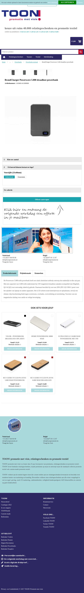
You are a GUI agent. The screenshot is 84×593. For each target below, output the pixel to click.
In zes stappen (6, 508)
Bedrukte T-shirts (7, 537)
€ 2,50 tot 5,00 (43, 32)
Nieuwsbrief (5, 502)
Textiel (38, 57)
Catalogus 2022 (6, 505)
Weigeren (80, 2)
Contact (45, 505)
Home (4, 57)
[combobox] (39, 52)
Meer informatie (52, 2)
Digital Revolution (7, 543)
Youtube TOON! (48, 527)
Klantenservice (48, 502)
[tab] (9, 273)
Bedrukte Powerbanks (8, 546)
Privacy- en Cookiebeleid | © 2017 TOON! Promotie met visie (22, 589)
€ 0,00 (73, 41)
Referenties (5, 517)
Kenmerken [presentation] (39, 273)
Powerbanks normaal (32, 62)
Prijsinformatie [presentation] (25, 273)
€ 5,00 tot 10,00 (53, 32)
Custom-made (6, 514)
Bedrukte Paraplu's (7, 549)
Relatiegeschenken (16, 57)
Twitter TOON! (48, 524)
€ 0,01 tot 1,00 (24, 32)
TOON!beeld (5, 511)
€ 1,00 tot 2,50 (34, 32)
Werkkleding (48, 57)
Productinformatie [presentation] (9, 273)
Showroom (46, 508)
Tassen (29, 57)
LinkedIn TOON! (49, 521)
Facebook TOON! (49, 518)
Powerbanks (18, 62)
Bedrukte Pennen (7, 540)
